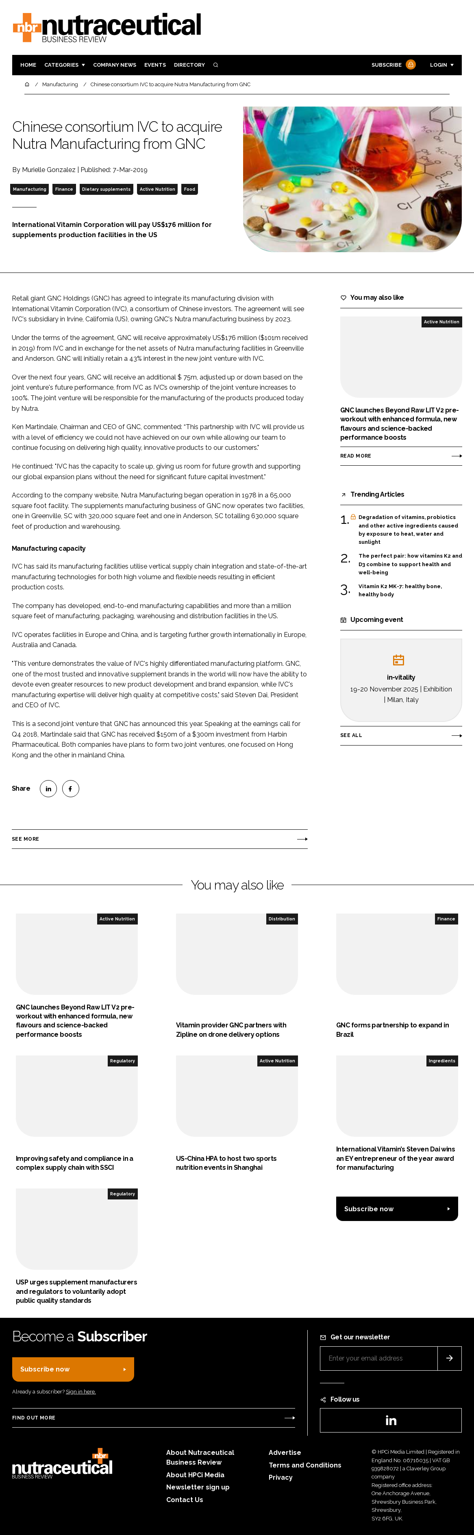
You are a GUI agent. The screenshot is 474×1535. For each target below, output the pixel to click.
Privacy (281, 1477)
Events (155, 65)
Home (28, 65)
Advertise (285, 1453)
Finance (64, 189)
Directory (189, 65)
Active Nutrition (157, 189)
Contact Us (184, 1500)
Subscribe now (369, 1209)
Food (189, 189)
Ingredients (442, 1060)
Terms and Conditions (305, 1465)
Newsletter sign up (198, 1487)
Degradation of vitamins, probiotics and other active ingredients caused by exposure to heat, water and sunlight (408, 530)
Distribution (282, 918)
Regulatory (122, 1060)
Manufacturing (29, 189)
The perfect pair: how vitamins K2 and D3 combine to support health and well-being (410, 564)
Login (438, 65)
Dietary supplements (106, 189)
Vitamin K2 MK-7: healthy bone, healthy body (400, 590)
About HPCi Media (195, 1475)
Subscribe (393, 65)
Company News (114, 65)
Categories (61, 65)
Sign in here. (81, 1392)
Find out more (33, 1418)
